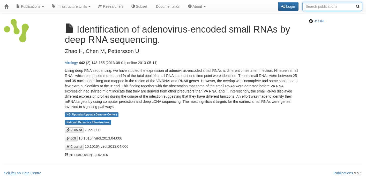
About (197, 6)
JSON (316, 21)
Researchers (110, 6)
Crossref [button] (74, 147)
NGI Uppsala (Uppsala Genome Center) (91, 114)
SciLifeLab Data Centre (22, 173)
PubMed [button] (74, 130)
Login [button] (288, 6)
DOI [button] (71, 138)
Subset (139, 6)
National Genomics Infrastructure (87, 122)
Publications (30, 6)
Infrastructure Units (71, 6)
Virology (71, 63)
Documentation (167, 6)
